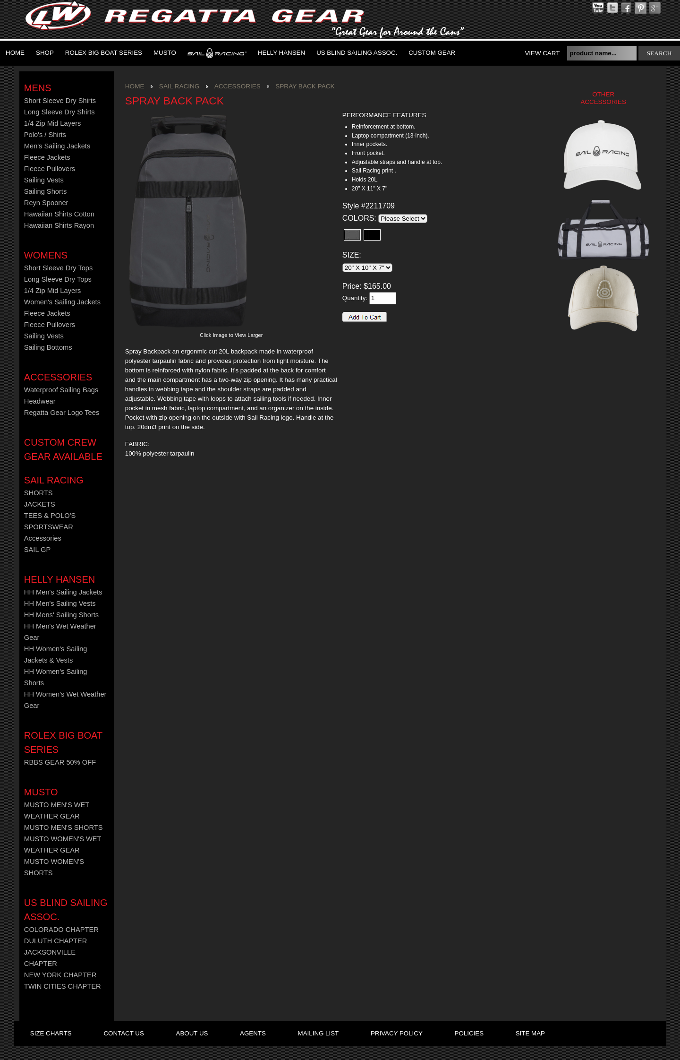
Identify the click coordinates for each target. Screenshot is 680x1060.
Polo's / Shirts (45, 134)
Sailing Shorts (45, 191)
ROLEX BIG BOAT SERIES (103, 52)
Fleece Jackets (47, 157)
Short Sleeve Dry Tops (58, 268)
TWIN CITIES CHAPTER (62, 986)
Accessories (58, 377)
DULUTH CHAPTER (55, 941)
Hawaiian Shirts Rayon (59, 225)
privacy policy (397, 1033)
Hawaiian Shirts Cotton (59, 214)
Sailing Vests (44, 180)
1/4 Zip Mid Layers (52, 123)
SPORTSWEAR (48, 527)
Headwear (40, 401)
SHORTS (38, 493)
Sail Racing (54, 480)
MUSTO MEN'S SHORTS (63, 827)
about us (192, 1033)
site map (530, 1033)
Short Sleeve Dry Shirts (60, 100)
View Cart (542, 53)
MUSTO (164, 52)
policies (469, 1033)
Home (15, 52)
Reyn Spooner (46, 203)
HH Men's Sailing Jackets (63, 592)
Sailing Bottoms (48, 347)
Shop (45, 52)
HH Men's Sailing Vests (60, 603)
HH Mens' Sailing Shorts (61, 615)
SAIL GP (37, 549)
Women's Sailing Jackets (62, 302)
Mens (37, 88)
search (659, 53)
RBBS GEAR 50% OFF (60, 762)
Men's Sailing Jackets (57, 146)
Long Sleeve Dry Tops (58, 279)
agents (253, 1033)
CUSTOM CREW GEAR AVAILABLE (63, 449)
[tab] (396, 115)
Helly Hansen (281, 52)
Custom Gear (431, 52)
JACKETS (39, 504)
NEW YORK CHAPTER (60, 975)
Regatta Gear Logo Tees (61, 412)
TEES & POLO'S (50, 515)
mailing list (318, 1033)
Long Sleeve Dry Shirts (59, 112)
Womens (46, 255)
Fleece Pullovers (49, 168)
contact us (123, 1033)
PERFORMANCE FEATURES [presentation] (384, 115)
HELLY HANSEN (59, 579)
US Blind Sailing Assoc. (356, 52)
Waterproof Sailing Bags (61, 390)
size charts (51, 1033)
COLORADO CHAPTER (61, 929)
